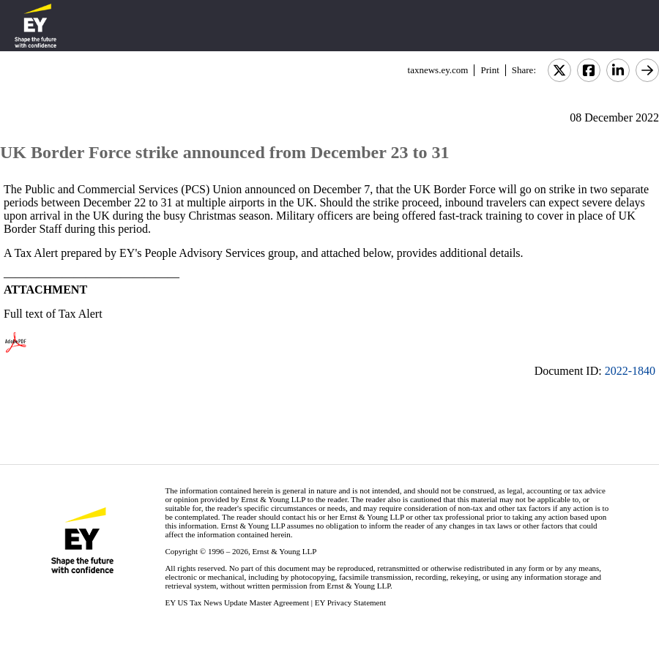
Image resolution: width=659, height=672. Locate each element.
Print (489, 69)
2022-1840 (630, 371)
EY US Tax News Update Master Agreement (237, 602)
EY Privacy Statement (350, 602)
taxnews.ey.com (438, 69)
